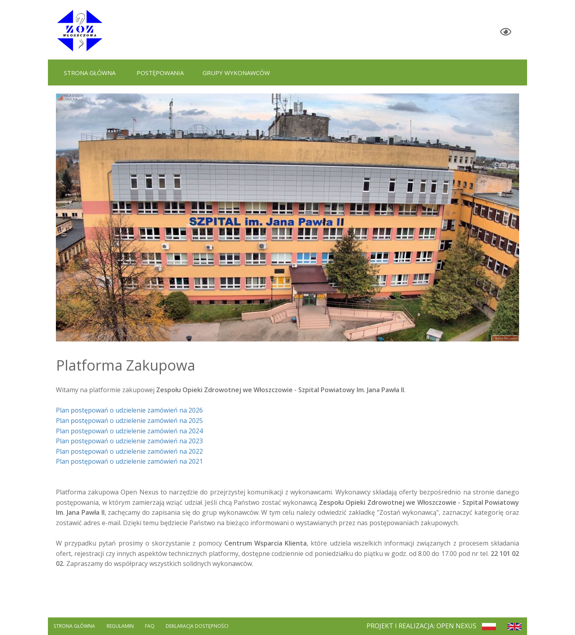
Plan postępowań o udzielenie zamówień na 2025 (129, 420)
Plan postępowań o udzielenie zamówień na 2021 (129, 461)
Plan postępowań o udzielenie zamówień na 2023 (129, 441)
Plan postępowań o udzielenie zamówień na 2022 (129, 451)
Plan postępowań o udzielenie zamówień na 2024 (129, 431)
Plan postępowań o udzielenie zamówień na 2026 (129, 410)
